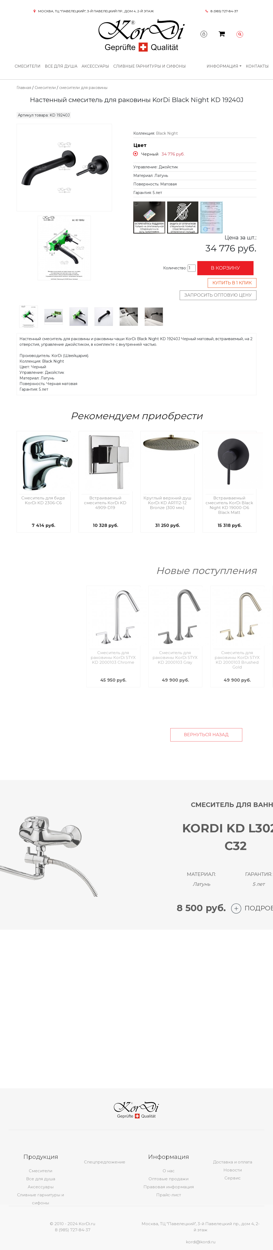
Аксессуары (95, 66)
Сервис (232, 1220)
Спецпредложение (104, 1204)
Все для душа (61, 66)
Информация (222, 66)
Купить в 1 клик (232, 282)
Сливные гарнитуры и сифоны (149, 66)
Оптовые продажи (168, 1221)
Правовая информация (168, 1229)
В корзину (225, 268)
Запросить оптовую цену (218, 295)
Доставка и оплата (232, 1204)
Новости (232, 1212)
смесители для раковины (83, 87)
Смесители (28, 66)
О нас (169, 1213)
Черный (149, 154)
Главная (24, 87)
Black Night (167, 133)
